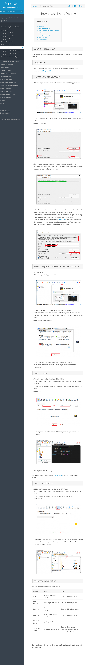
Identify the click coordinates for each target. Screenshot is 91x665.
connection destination (46, 40)
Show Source (77, 6)
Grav (7, 119)
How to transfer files (45, 37)
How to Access (61, 487)
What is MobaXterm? (46, 24)
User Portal (65, 225)
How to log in (44, 33)
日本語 (4, 111)
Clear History (6, 113)
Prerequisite (44, 26)
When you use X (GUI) (47, 35)
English (9, 111)
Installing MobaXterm (50, 71)
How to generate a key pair (47, 28)
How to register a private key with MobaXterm (51, 31)
